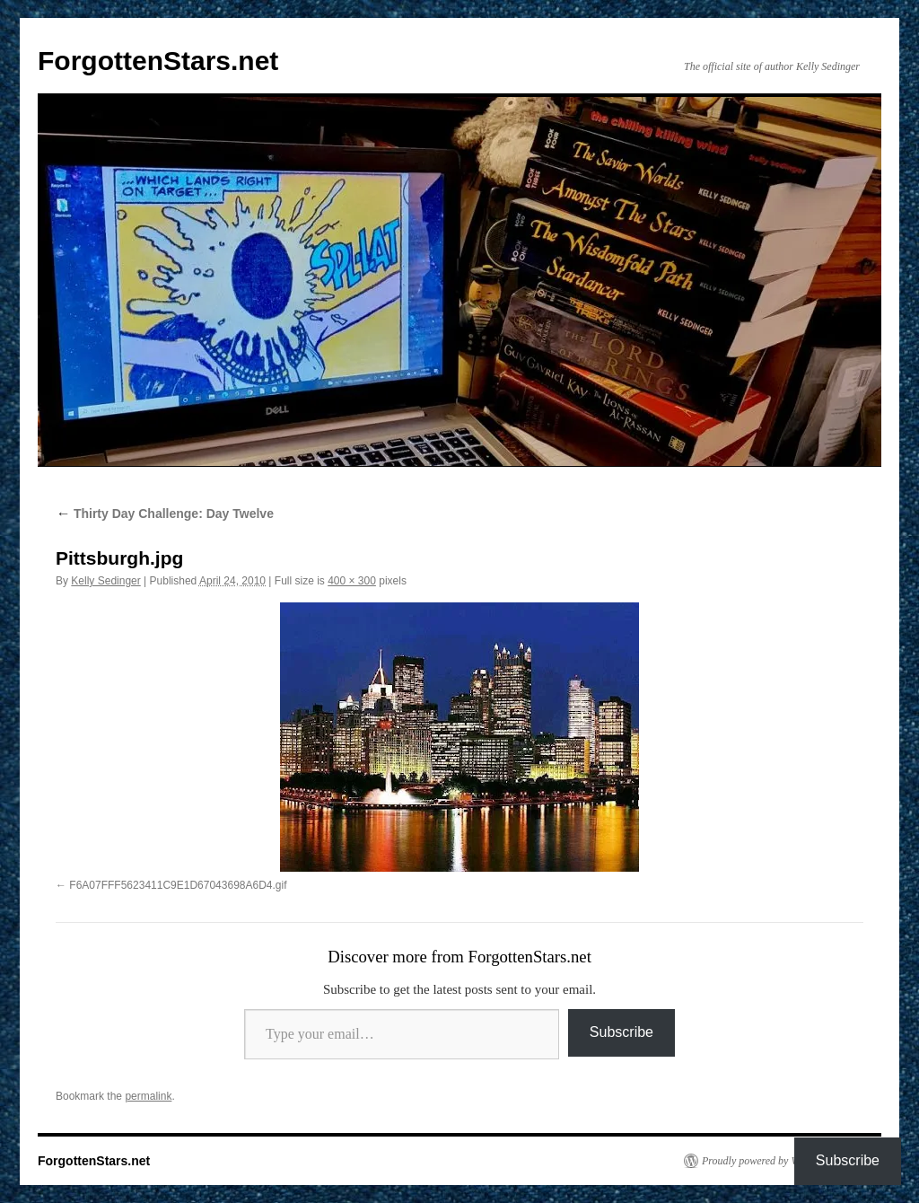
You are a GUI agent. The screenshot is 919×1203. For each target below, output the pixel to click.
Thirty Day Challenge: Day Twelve (165, 513)
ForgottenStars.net (158, 60)
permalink (148, 1096)
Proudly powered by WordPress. (771, 1161)
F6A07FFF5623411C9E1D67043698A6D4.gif (177, 885)
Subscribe (621, 1032)
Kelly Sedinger (105, 581)
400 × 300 (352, 581)
